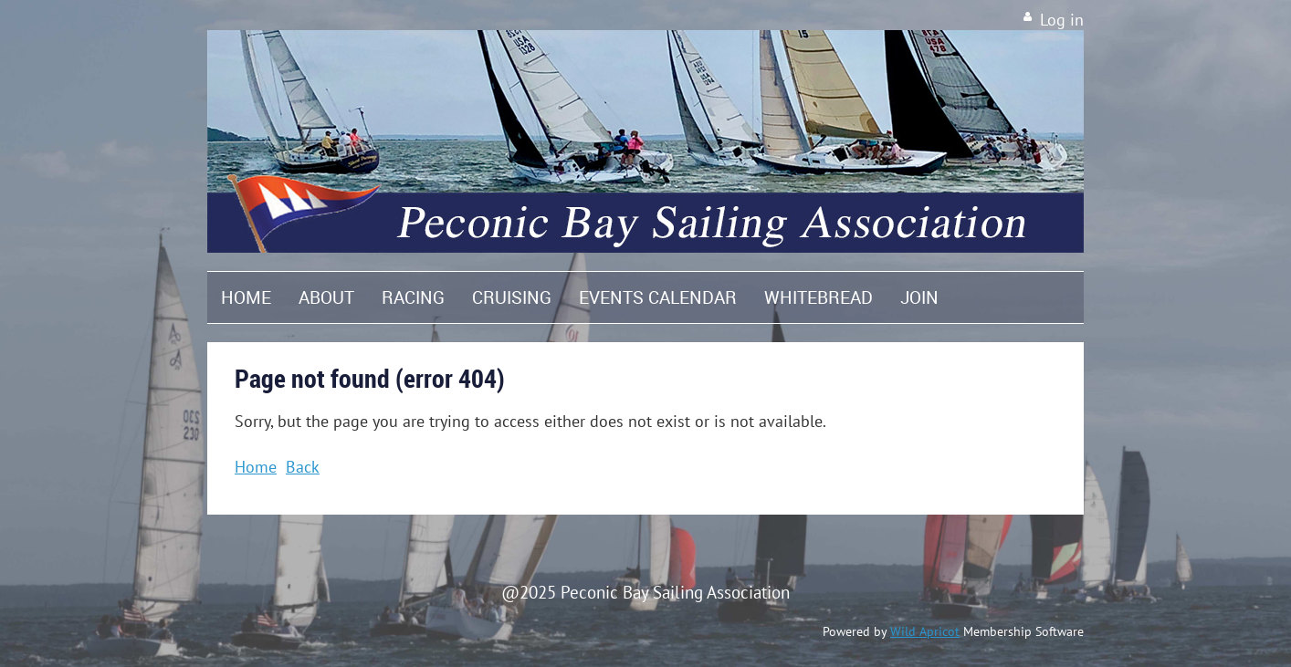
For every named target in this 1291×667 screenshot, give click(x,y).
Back (303, 466)
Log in (1062, 19)
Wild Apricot (925, 631)
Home (256, 466)
